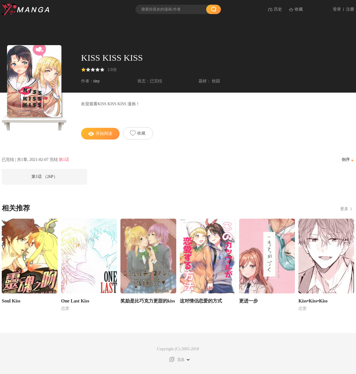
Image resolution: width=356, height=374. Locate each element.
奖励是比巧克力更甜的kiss (147, 300)
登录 (337, 9)
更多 (344, 209)
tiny (96, 81)
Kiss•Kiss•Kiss (313, 300)
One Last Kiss (75, 300)
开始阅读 (100, 133)
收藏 (299, 9)
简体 (180, 359)
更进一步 (248, 300)
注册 (350, 9)
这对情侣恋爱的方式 (201, 300)
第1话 (64, 159)
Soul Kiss (11, 300)
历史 (278, 9)
